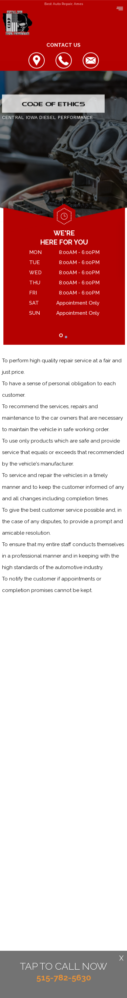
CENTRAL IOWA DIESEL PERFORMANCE (47, 117)
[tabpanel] (64, 284)
